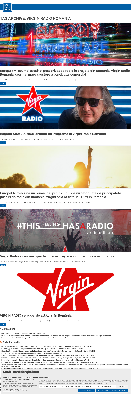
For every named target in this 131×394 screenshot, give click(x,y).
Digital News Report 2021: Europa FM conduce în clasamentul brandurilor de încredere (35, 338)
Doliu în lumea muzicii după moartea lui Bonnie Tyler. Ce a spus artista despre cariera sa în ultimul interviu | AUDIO (45, 360)
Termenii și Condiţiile (9, 391)
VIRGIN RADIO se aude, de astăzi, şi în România (36, 315)
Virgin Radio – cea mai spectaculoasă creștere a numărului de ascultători (57, 256)
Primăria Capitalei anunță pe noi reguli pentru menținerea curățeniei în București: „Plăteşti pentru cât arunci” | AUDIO (46, 346)
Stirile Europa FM (11, 342)
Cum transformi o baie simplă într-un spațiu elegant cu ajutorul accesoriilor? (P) (31, 353)
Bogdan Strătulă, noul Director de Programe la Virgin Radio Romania (53, 134)
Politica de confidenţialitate (11, 389)
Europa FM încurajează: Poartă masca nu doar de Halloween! (24, 333)
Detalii (3, 83)
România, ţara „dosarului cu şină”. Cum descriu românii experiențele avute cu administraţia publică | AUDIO (42, 349)
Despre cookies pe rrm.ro (99, 383)
